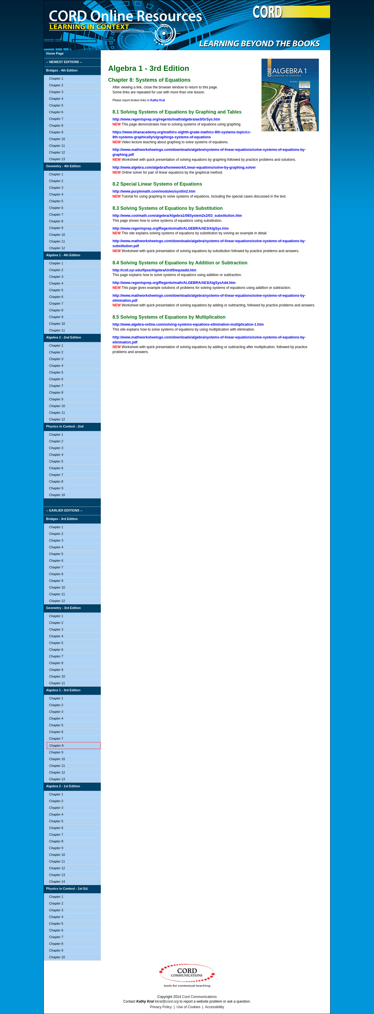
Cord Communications (199, 997)
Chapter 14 (57, 881)
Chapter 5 (56, 105)
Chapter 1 (56, 78)
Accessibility (214, 1007)
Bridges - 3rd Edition (62, 519)
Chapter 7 (56, 119)
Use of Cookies (188, 1007)
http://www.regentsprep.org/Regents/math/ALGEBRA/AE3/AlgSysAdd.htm (174, 283)
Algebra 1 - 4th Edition (63, 255)
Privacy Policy (161, 1007)
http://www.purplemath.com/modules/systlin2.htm (153, 191)
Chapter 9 (56, 132)
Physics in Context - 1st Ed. (67, 888)
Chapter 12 (57, 152)
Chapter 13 (57, 159)
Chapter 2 (56, 85)
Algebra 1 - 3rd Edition (63, 690)
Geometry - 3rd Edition (63, 608)
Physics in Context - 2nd (65, 426)
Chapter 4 (56, 98)
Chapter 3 (56, 92)
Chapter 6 (56, 112)
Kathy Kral (157, 100)
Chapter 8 (56, 125)
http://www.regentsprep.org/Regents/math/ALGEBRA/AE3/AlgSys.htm (170, 228)
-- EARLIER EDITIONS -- (64, 510)
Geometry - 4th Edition (63, 166)
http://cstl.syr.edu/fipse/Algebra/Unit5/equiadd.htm (154, 270)
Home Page (55, 53)
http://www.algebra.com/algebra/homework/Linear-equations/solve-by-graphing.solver (184, 167)
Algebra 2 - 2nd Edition (63, 337)
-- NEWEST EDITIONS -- (64, 62)
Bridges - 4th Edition (62, 70)
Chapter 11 (57, 145)
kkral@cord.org (167, 1001)
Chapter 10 (57, 139)
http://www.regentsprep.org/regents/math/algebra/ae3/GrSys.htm (166, 119)
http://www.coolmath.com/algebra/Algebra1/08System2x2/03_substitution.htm (177, 216)
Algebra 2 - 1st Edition (63, 786)
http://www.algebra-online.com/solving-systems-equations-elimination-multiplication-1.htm (188, 324)
